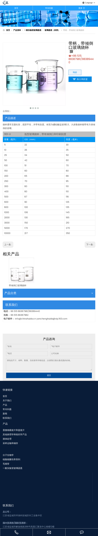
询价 (75, 72)
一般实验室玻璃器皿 (12, 468)
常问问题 (49, 8)
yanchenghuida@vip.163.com (51, 318)
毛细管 (6, 463)
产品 (5, 404)
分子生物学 (8, 455)
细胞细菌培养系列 (11, 459)
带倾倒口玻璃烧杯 (17, 285)
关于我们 (7, 400)
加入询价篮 (82, 79)
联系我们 (7, 418)
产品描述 (10, 118)
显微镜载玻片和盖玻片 (14, 430)
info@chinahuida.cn (25, 318)
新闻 (5, 413)
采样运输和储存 (10, 443)
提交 (49, 375)
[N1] (49, 18)
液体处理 (7, 438)
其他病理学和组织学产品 (15, 434)
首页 (16, 8)
